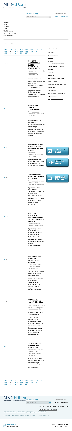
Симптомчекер (42, 412)
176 (5, 51)
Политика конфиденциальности (40, 415)
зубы (43, 71)
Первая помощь (52, 81)
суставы (34, 152)
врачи (34, 350)
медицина (40, 350)
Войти (57, 16)
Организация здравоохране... (56, 78)
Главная (6, 43)
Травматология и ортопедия (56, 93)
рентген (31, 225)
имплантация (33, 73)
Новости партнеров (25, 415)
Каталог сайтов (21, 412)
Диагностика (51, 72)
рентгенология (39, 225)
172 (26, 49)
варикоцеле (40, 184)
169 (11, 49)
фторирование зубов (35, 309)
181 (32, 51)
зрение (34, 264)
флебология (32, 184)
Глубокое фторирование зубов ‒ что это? (35, 301)
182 (37, 51)
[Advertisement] (58, 124)
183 (5, 53)
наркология (32, 113)
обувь (34, 156)
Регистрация (64, 16)
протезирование (33, 74)
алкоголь (32, 115)
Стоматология (52, 90)
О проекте (41, 406)
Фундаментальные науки (55, 99)
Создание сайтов (13, 424)
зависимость (41, 113)
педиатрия (32, 353)
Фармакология (52, 96)
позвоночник (32, 154)
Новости (9, 412)
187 (26, 53)
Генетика (50, 69)
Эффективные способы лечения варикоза (36, 176)
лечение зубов (38, 307)
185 (16, 53)
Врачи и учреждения (31, 412)
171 (21, 49)
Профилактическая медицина (57, 84)
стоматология (36, 71)
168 (5, 49)
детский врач (32, 355)
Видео (5, 412)
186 (21, 53)
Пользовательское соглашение (48, 410)
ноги (30, 156)
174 (37, 49)
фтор (30, 307)
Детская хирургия (53, 55)
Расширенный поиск (32, 13)
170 (16, 49)
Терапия (50, 58)
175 (42, 49)
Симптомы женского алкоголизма (34, 107)
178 (16, 51)
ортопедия (40, 154)
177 (11, 51)
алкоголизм (35, 112)
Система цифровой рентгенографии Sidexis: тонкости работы (36, 217)
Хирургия (50, 61)
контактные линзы (34, 266)
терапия (41, 181)
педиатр (38, 353)
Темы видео (52, 48)
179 (21, 51)
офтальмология (33, 268)
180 (26, 51)
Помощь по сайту (63, 406)
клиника (31, 351)
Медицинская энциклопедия (11, 415)
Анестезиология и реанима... (56, 66)
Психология (51, 87)
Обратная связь (51, 406)
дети (36, 351)
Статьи (11, 43)
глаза (39, 264)
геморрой (35, 181)
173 (31, 49)
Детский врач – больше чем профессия (34, 345)
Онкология (51, 75)
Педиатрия (51, 52)
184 (11, 53)
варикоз (31, 182)
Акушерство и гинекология (56, 64)
